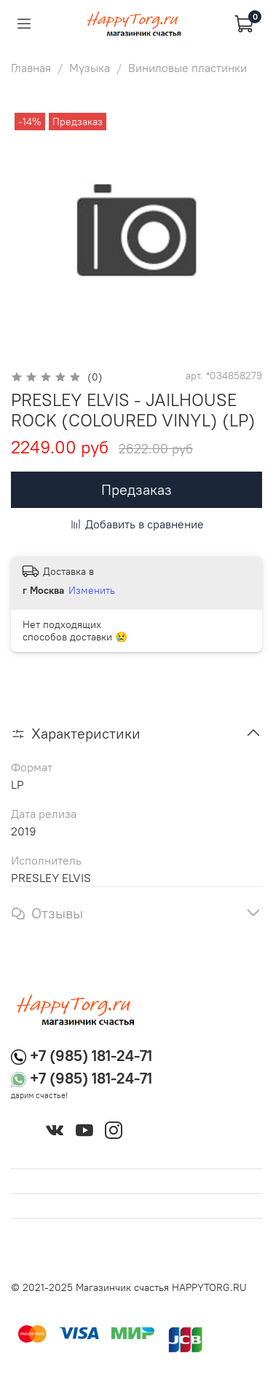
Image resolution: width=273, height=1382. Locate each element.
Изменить (91, 590)
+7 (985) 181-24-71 (91, 1055)
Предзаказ (136, 489)
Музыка (89, 67)
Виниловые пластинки (187, 67)
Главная (31, 67)
